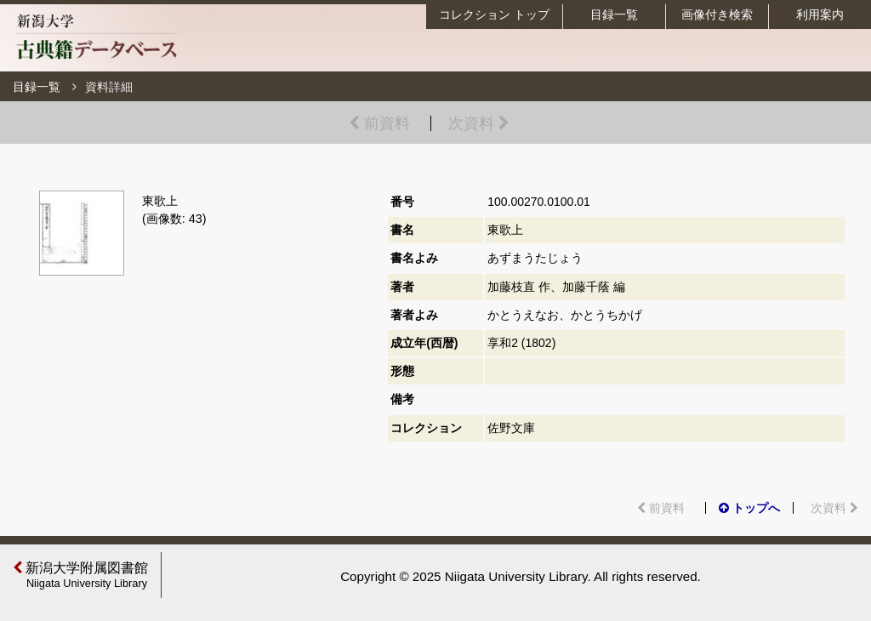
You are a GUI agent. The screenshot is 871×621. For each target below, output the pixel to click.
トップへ (749, 508)
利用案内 (820, 14)
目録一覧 (614, 14)
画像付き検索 (717, 14)
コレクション (494, 14)
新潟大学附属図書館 (82, 575)
